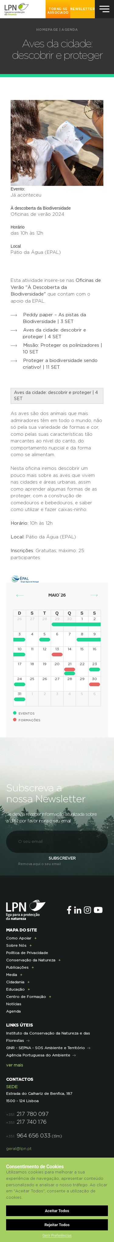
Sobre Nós (16, 945)
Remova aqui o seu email (39, 864)
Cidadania (15, 982)
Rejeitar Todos (57, 1224)
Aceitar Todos (57, 1210)
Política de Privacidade (27, 953)
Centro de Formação (26, 997)
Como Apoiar (18, 938)
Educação (15, 989)
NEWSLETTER (82, 9)
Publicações (17, 967)
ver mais (14, 1065)
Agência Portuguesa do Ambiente (38, 1055)
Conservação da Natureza (30, 960)
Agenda (69, 29)
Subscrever (62, 859)
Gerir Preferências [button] (57, 1235)
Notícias (13, 1004)
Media (11, 975)
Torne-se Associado (58, 11)
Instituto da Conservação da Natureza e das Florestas (48, 1036)
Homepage (47, 29)
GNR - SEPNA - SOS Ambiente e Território (45, 1048)
